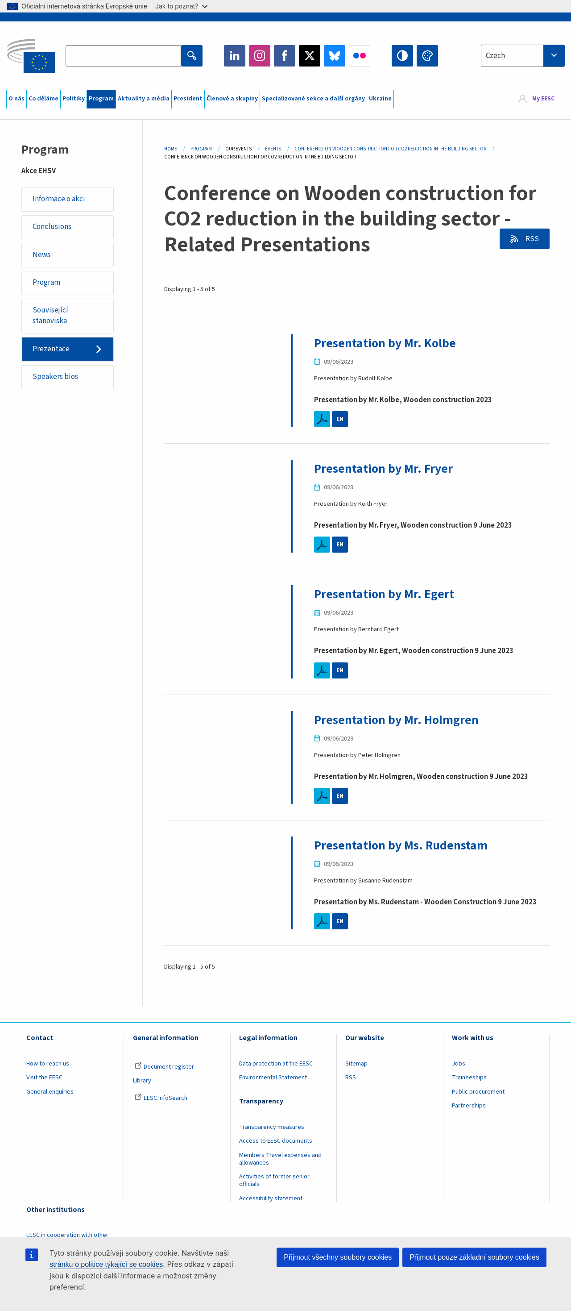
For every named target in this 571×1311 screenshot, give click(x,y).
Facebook (284, 56)
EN (339, 419)
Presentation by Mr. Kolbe (385, 343)
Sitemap (356, 1063)
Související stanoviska (50, 316)
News (41, 255)
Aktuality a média (144, 98)
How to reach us (47, 1063)
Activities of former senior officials (274, 1180)
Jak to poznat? (181, 6)
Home (170, 149)
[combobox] (523, 56)
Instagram (259, 56)
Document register (164, 1066)
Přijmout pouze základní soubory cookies (474, 1257)
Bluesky (334, 56)
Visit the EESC (44, 1077)
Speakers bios (55, 377)
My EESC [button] (543, 99)
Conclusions (52, 226)
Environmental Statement (273, 1077)
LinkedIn (234, 56)
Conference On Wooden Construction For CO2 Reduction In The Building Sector (390, 149)
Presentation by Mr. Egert (384, 594)
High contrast (402, 56)
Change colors (427, 56)
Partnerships (469, 1105)
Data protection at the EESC (276, 1063)
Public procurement (478, 1091)
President (188, 98)
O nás (16, 98)
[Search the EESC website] (123, 56)
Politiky (73, 98)
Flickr (359, 56)
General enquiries (50, 1091)
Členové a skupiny (232, 98)
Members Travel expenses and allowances (280, 1159)
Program (101, 98)
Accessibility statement (270, 1198)
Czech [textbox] (495, 55)
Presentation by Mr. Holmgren (396, 720)
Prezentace (51, 349)
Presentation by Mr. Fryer (383, 469)
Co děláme (43, 98)
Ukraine (380, 98)
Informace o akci (59, 199)
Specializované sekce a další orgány (313, 98)
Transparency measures (271, 1127)
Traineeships (469, 1077)
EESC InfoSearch (161, 1098)
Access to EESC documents (275, 1140)
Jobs (458, 1063)
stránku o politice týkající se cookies (106, 1264)
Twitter (309, 56)
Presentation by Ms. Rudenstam (401, 845)
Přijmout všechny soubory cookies (338, 1257)
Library (142, 1080)
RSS (531, 238)
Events (273, 149)
